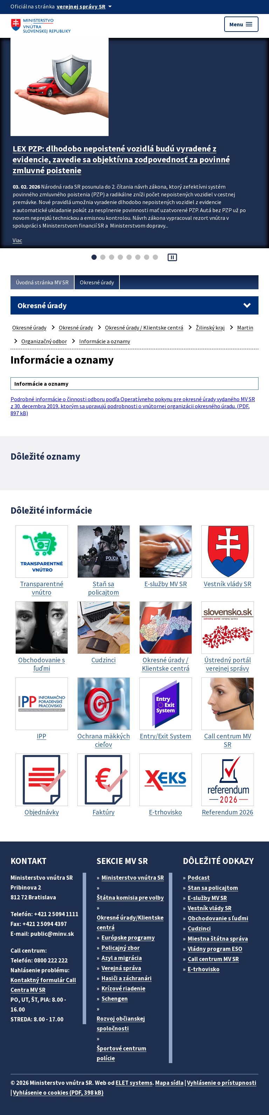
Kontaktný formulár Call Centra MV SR (43, 985)
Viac (17, 240)
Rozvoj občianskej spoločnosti (121, 1023)
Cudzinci (199, 928)
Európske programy (128, 937)
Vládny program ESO (215, 949)
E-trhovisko (204, 969)
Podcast (199, 877)
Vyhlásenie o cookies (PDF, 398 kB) (58, 1092)
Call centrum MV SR (213, 959)
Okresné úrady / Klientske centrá (144, 327)
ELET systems (134, 1083)
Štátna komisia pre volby (130, 897)
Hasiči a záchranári (127, 978)
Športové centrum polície (121, 1053)
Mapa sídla (169, 1083)
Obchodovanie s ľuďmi (218, 918)
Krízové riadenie (123, 988)
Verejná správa (121, 968)
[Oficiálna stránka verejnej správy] (85, 6)
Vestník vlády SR (210, 908)
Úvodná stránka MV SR (42, 282)
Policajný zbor (121, 948)
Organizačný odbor (44, 341)
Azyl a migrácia (122, 958)
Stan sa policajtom (213, 888)
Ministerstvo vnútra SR (133, 877)
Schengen (115, 998)
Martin (245, 327)
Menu (241, 24)
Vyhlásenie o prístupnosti (221, 1083)
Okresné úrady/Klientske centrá (130, 922)
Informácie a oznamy (104, 341)
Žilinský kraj (210, 327)
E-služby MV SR (207, 898)
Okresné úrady (97, 282)
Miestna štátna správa (218, 938)
